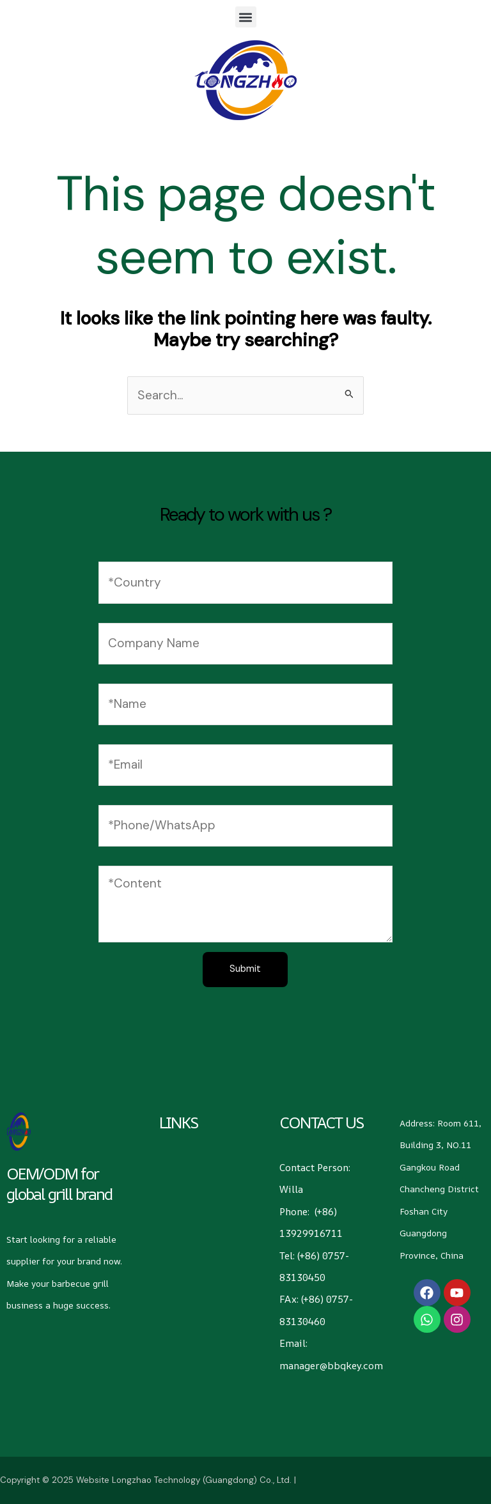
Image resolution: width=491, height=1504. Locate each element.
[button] (245, 16)
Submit (245, 969)
